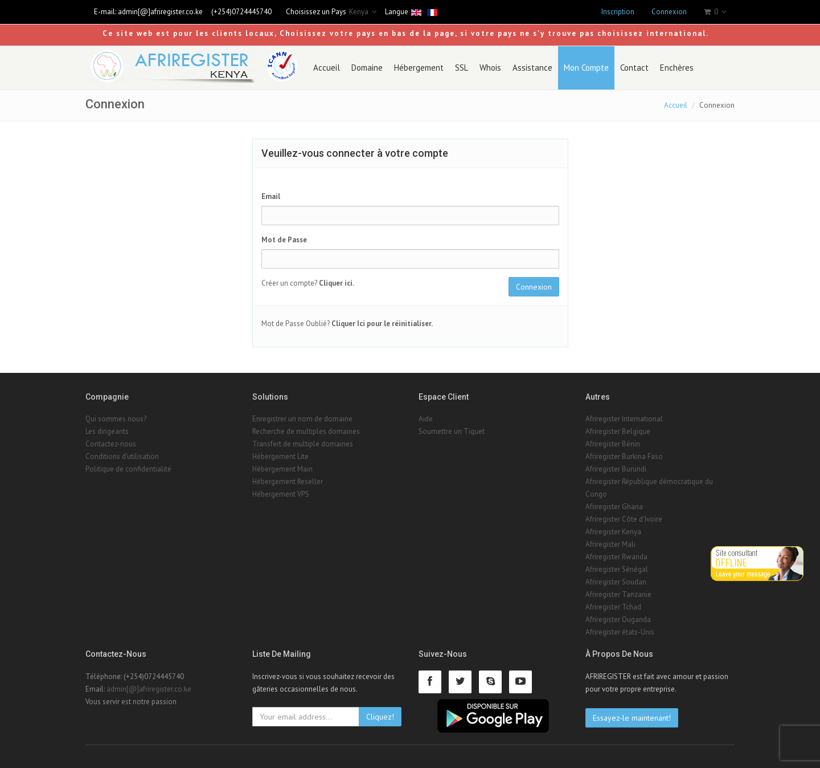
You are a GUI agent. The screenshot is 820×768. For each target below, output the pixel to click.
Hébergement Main (282, 469)
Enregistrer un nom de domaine (302, 419)
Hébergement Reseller (287, 481)
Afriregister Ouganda (618, 619)
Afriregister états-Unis (619, 632)
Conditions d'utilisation (122, 456)
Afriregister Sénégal (616, 569)
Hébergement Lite (280, 456)
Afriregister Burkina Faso (624, 456)
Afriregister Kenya (613, 532)
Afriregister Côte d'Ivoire (623, 519)
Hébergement (419, 67)
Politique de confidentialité (128, 469)
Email (270, 196)
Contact (634, 67)
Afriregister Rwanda (616, 557)
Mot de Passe (284, 240)
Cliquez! (380, 717)
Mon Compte (586, 67)
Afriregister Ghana (614, 506)
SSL (461, 67)
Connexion (669, 12)
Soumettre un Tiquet (452, 431)
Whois (490, 67)
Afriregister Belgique (617, 431)
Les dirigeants (107, 431)
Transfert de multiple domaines (302, 444)
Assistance (532, 67)
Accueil (326, 67)
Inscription (617, 12)
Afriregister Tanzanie (618, 594)
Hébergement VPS (280, 494)
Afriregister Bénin (612, 444)
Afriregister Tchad (613, 607)
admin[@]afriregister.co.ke (160, 12)
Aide (426, 419)
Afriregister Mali (610, 544)
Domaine (367, 67)
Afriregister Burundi (615, 469)
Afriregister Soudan (615, 582)
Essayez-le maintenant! (632, 718)
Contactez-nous (110, 444)
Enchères (677, 67)
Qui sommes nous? (115, 419)
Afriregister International (624, 419)
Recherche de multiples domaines (306, 431)
